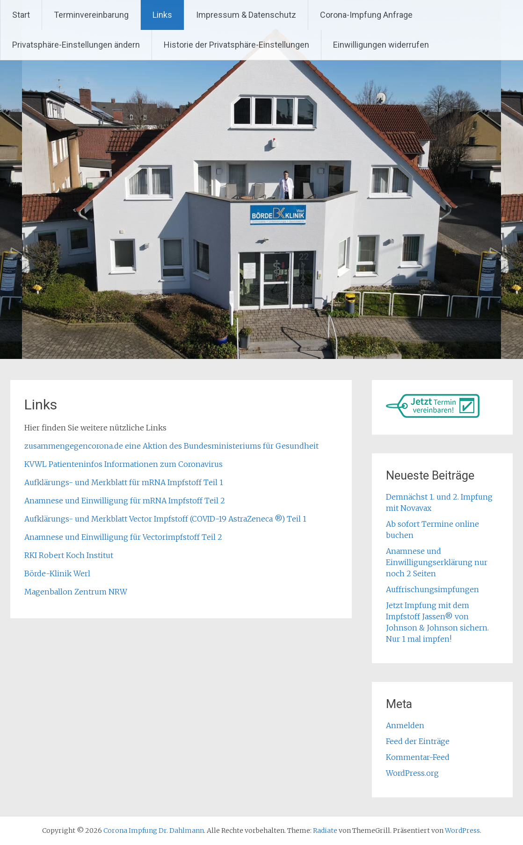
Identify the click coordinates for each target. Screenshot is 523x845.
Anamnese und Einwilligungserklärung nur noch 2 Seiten (436, 562)
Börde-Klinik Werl (57, 573)
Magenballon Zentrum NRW (75, 591)
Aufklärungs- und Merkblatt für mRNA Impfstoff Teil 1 (123, 482)
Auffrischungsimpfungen (432, 589)
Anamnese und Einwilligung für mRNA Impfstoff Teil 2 (124, 500)
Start (21, 15)
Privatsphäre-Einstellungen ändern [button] (76, 45)
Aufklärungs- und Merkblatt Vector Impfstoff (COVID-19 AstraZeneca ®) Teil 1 (165, 518)
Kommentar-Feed (418, 757)
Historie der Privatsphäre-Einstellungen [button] (236, 45)
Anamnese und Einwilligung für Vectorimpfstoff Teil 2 (123, 537)
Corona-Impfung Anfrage (366, 15)
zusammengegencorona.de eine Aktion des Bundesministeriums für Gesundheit (171, 446)
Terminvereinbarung (91, 15)
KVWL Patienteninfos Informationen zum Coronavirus (123, 464)
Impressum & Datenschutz (246, 15)
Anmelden (405, 725)
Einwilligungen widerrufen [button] (381, 45)
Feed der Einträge (418, 741)
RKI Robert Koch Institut (68, 555)
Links (162, 15)
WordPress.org (412, 773)
